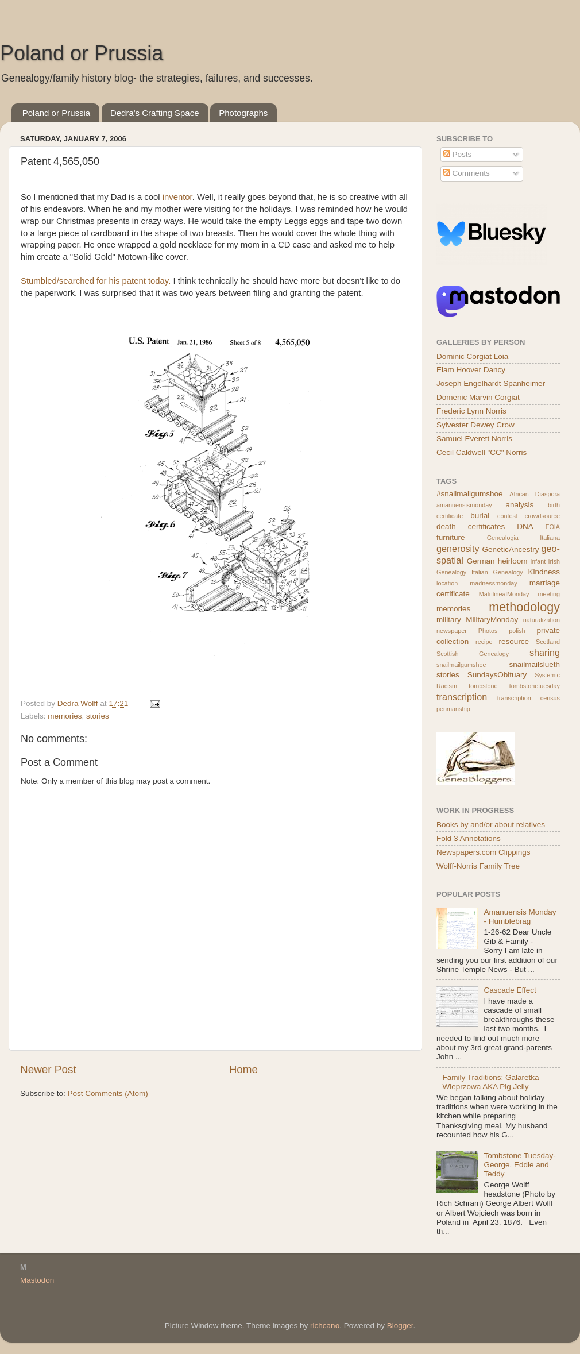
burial (479, 515)
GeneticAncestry (510, 549)
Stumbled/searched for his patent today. (96, 281)
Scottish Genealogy (472, 653)
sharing (544, 652)
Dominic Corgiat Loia (472, 356)
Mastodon (37, 1280)
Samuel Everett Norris (474, 438)
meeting (549, 594)
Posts (457, 154)
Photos (488, 630)
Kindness (544, 572)
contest (507, 515)
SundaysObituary (497, 674)
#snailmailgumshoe (469, 493)
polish (517, 630)
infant (538, 561)
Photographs (243, 113)
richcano (324, 1325)
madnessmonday (493, 583)
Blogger (400, 1325)
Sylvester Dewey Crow (475, 425)
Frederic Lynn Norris (471, 411)
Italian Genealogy (497, 572)
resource (514, 641)
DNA (525, 526)
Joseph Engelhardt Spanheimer (490, 383)
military (448, 619)
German (481, 561)
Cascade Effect (510, 990)
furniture (450, 537)
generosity (458, 548)
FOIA (553, 526)
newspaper (451, 630)
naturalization (541, 619)
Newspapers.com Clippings (483, 852)
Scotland (548, 641)
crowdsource (542, 515)
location (447, 583)
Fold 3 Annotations (468, 838)
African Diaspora (534, 494)
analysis (520, 504)
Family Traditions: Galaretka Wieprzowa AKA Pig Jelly (490, 1082)
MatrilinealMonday (504, 594)
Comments (466, 173)
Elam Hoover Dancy (470, 369)
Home (243, 1069)
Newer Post (48, 1069)
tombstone (483, 685)
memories (65, 716)
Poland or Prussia (81, 53)
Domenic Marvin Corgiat (478, 397)
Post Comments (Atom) (108, 1093)
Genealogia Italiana (523, 537)
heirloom (513, 561)
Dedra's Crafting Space (154, 113)
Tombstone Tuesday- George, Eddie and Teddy (519, 1164)
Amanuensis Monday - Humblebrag (520, 916)
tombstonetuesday (534, 685)
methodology (524, 607)
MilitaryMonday (492, 619)
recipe (483, 641)
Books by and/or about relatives (490, 824)
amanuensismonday (464, 505)
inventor (177, 197)
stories (97, 716)
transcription (461, 697)
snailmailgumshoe (461, 664)
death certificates (470, 526)
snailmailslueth (534, 664)
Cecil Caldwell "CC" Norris (481, 452)
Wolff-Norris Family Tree (478, 866)
